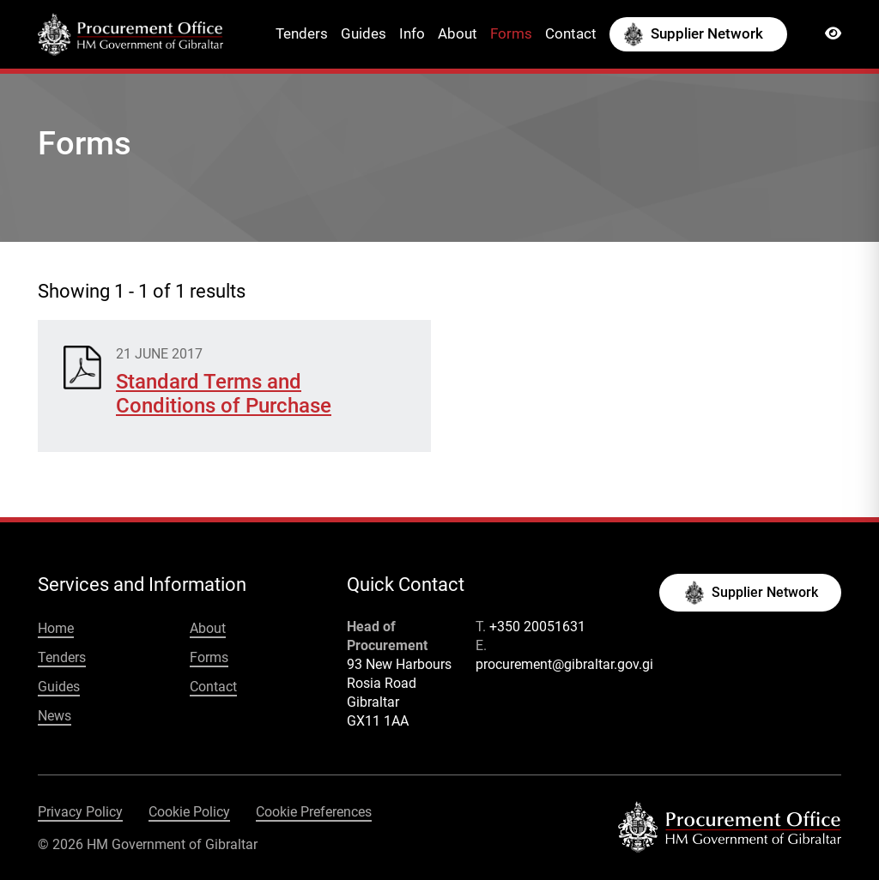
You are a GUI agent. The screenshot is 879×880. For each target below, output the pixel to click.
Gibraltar (373, 702)
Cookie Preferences (314, 812)
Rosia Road (381, 683)
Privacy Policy (80, 812)
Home (56, 628)
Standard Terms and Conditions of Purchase (223, 394)
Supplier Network (707, 33)
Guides (363, 33)
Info (412, 33)
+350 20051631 (537, 626)
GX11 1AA (378, 721)
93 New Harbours (399, 664)
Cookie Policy (189, 812)
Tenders (302, 33)
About (457, 33)
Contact (571, 33)
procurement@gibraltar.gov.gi (564, 664)
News (54, 716)
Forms (511, 33)
